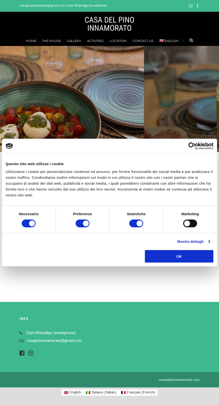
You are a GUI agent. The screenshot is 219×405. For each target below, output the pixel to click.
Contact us (143, 41)
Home (31, 41)
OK (179, 256)
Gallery (74, 41)
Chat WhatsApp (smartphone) (87, 5)
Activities (95, 41)
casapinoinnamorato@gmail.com (42, 5)
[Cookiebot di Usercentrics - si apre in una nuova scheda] (192, 146)
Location (118, 41)
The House (51, 41)
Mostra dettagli (190, 241)
